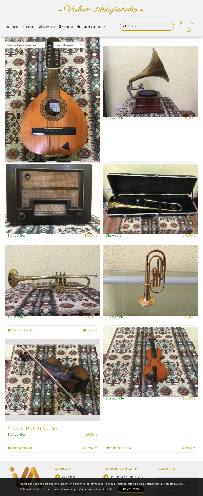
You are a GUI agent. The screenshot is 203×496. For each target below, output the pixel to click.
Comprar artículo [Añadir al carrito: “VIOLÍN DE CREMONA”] (22, 448)
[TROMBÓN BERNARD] (150, 199)
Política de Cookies (31, 489)
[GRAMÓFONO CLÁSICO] (150, 81)
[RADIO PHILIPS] (52, 199)
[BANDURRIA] (52, 99)
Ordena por (21, 45)
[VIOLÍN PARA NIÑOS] (150, 362)
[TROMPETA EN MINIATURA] (150, 280)
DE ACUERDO (131, 489)
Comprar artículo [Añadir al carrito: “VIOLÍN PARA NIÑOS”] (120, 448)
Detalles (92, 448)
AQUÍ (111, 489)
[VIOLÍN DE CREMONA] (52, 380)
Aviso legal (69, 477)
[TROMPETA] (52, 280)
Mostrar (64, 45)
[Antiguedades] (26, 470)
